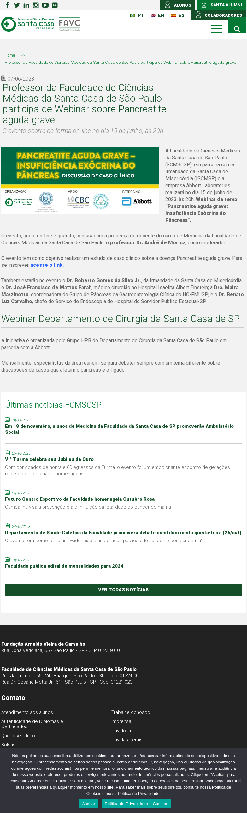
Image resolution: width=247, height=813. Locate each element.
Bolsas (8, 745)
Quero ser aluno (18, 735)
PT (137, 15)
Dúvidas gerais (127, 740)
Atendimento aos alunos (27, 712)
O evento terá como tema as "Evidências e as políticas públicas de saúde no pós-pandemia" (104, 540)
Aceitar (88, 803)
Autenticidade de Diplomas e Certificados (32, 724)
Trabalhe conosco (130, 712)
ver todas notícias (123, 590)
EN (157, 15)
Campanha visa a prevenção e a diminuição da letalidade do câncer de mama (88, 507)
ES (178, 15)
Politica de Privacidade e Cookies (136, 803)
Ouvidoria (121, 730)
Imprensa (121, 721)
